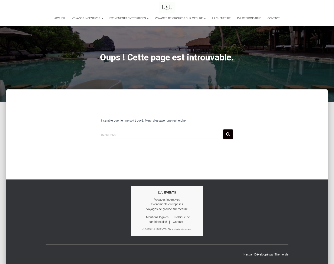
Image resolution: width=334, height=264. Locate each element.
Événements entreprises (167, 204)
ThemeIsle (281, 254)
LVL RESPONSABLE (249, 18)
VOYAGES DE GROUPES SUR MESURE (180, 18)
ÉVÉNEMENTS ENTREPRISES (129, 18)
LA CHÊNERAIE (221, 18)
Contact (274, 18)
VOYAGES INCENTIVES (87, 18)
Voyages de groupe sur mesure (167, 209)
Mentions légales (157, 217)
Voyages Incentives (167, 199)
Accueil (59, 18)
